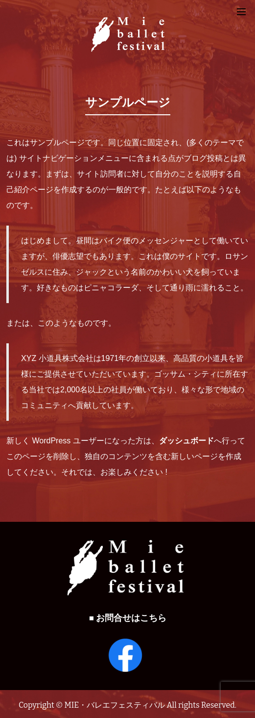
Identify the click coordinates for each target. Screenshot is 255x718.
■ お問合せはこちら (127, 618)
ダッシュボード (186, 440)
